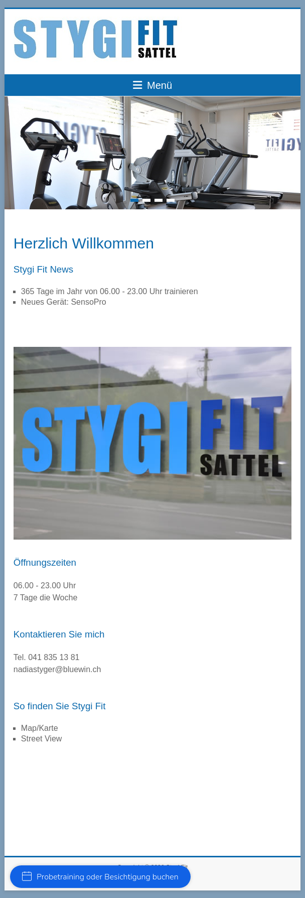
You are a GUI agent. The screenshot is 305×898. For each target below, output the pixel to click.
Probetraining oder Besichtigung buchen (100, 876)
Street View (41, 738)
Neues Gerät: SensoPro (63, 302)
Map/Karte (39, 728)
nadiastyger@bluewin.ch (57, 669)
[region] (152, 443)
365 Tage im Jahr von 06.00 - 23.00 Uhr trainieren (109, 291)
